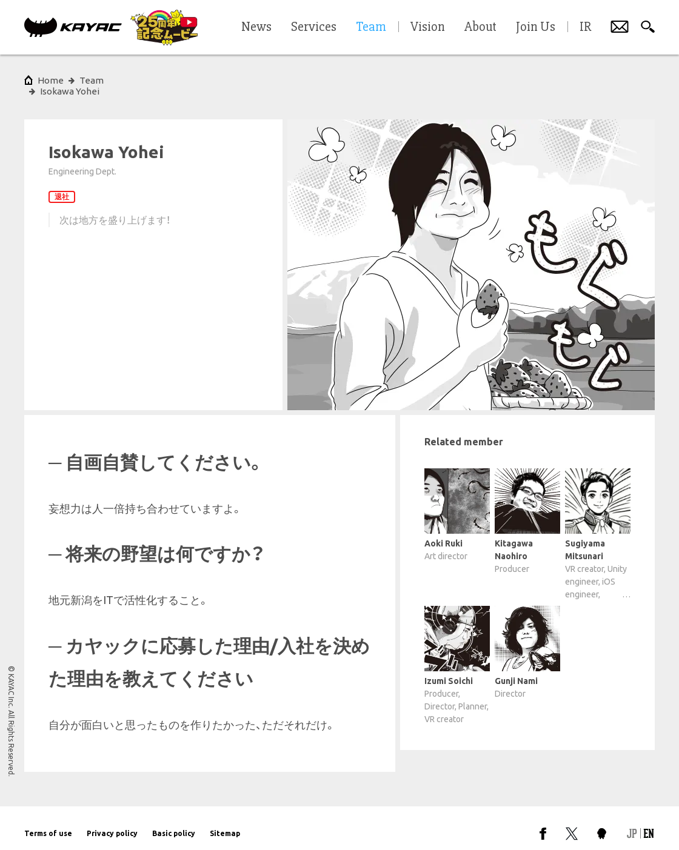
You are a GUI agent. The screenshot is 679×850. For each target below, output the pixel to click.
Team (91, 80)
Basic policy (173, 822)
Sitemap (225, 822)
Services (313, 27)
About (480, 27)
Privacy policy (112, 822)
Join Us (535, 27)
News (256, 27)
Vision (427, 27)
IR (585, 27)
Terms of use (48, 822)
